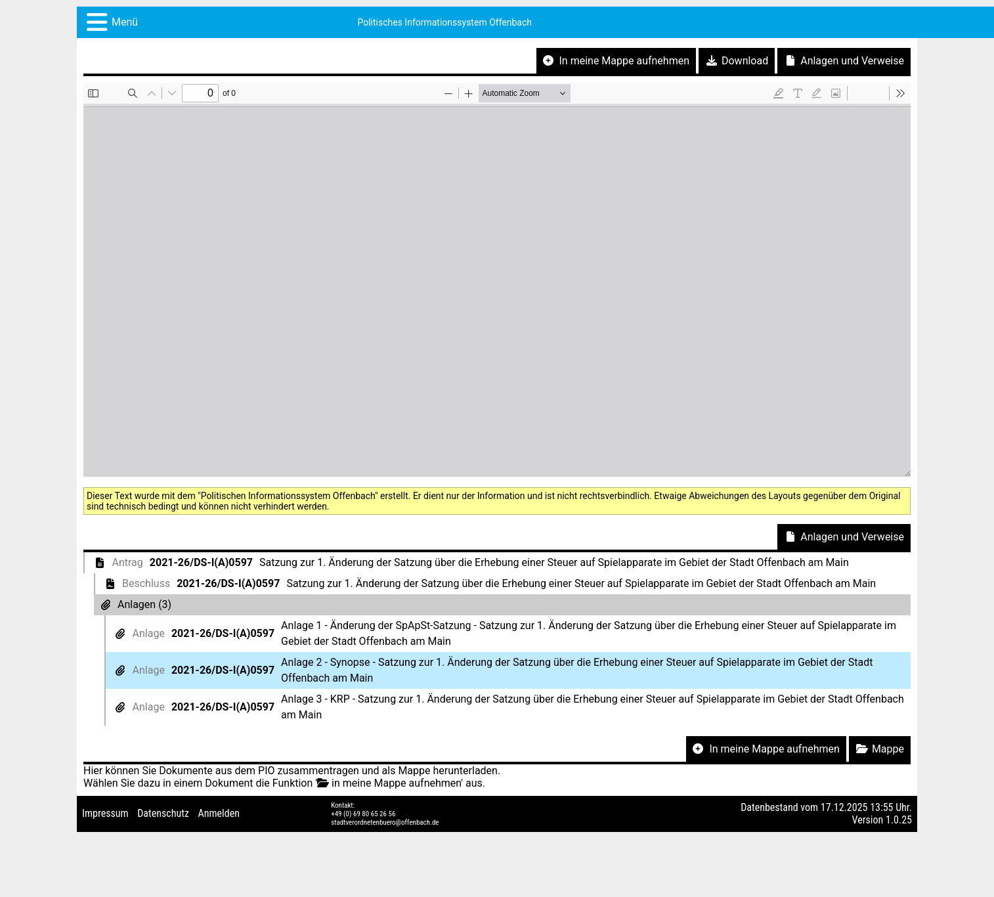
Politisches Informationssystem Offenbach (444, 22)
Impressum (105, 813)
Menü (125, 22)
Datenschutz (163, 813)
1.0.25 (899, 820)
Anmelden (219, 813)
